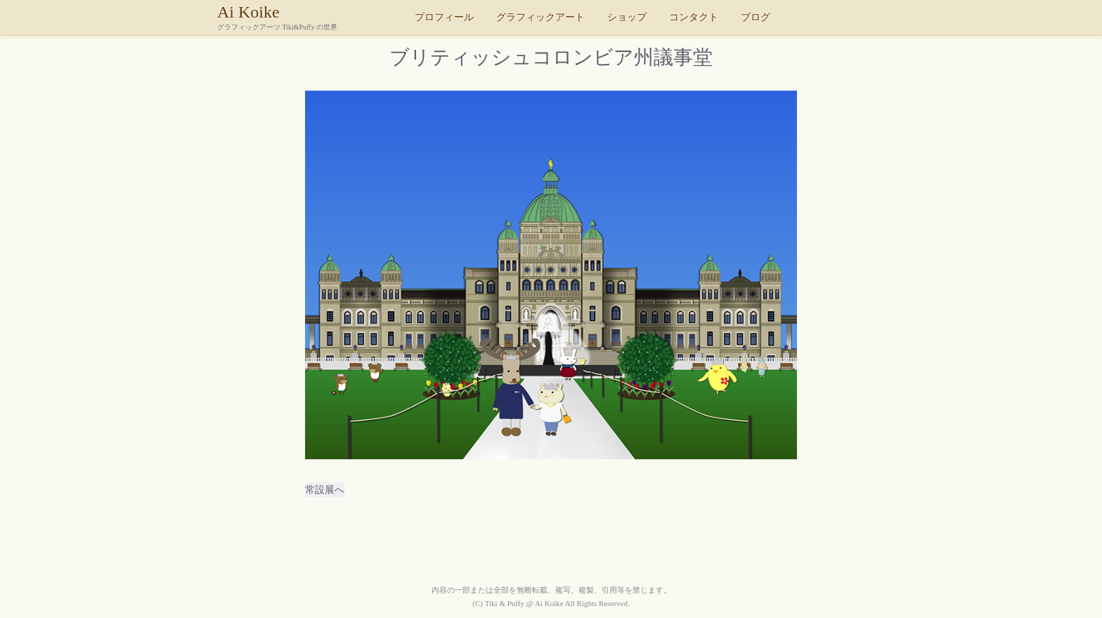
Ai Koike (312, 17)
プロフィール (444, 17)
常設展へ (324, 490)
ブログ (755, 17)
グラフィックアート (540, 17)
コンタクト (693, 17)
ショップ (627, 17)
